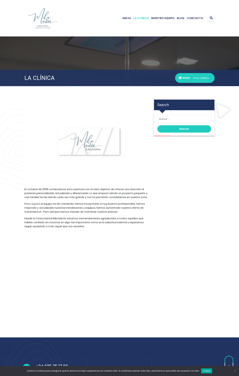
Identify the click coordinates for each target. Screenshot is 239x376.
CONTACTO (195, 18)
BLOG (180, 18)
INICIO (126, 18)
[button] (29, 286)
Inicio (184, 78)
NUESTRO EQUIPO (162, 18)
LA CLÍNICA (141, 18)
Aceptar (207, 371)
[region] (87, 286)
